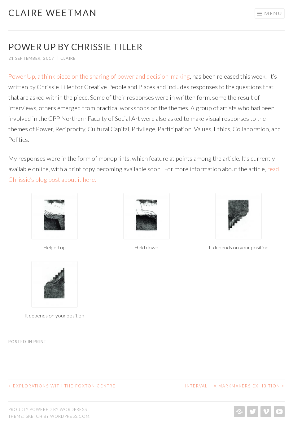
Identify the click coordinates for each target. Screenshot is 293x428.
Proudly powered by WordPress (47, 409)
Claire (68, 58)
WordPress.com (70, 416)
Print (40, 341)
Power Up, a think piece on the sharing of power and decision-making (99, 76)
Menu (273, 13)
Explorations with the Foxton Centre (62, 385)
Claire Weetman (52, 12)
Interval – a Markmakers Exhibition (235, 385)
